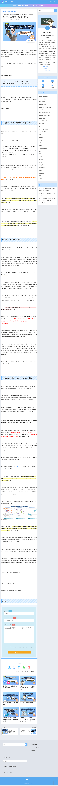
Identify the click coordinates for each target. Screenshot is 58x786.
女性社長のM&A (43, 149)
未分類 (41, 158)
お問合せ (51, 1)
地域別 (41, 141)
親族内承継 (42, 174)
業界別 (41, 163)
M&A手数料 (42, 118)
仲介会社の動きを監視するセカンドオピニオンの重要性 (47, 201)
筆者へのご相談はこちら (47, 70)
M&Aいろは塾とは (43, 1)
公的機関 (41, 138)
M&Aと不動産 (42, 99)
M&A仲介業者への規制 (44, 116)
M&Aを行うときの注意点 (45, 107)
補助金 (41, 172)
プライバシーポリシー (9, 773)
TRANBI (19, 466)
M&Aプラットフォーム (44, 110)
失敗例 (41, 144)
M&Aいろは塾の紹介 (44, 96)
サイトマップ (7, 771)
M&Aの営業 (42, 101)
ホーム (43, 81)
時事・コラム (42, 155)
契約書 (41, 146)
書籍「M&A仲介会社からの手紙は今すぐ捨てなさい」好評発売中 (29, 5)
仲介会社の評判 (43, 132)
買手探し (41, 180)
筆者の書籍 (45, 68)
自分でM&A (42, 169)
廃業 (40, 152)
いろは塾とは (52, 81)
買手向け (34, 672)
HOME (29, 780)
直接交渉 (41, 166)
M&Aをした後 (42, 104)
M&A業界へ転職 (43, 121)
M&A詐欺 (41, 124)
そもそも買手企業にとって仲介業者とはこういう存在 (47, 191)
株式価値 (41, 160)
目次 (55, 1)
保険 (40, 135)
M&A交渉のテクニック (44, 113)
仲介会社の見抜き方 (26, 672)
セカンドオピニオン (44, 127)
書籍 (43, 86)
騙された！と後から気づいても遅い (47, 196)
